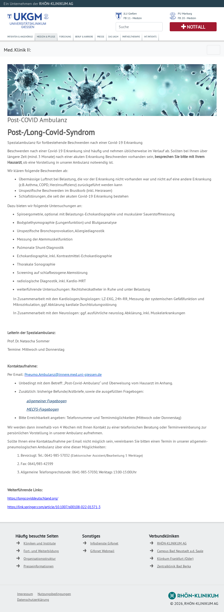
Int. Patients (150, 36)
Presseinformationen (39, 566)
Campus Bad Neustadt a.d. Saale (180, 551)
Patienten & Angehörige (20, 36)
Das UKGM (113, 36)
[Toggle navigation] (213, 50)
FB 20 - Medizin (187, 18)
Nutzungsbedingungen (54, 594)
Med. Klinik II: (17, 50)
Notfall (196, 27)
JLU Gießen (130, 13)
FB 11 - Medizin (133, 18)
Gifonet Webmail (102, 551)
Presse (100, 36)
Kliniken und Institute (40, 543)
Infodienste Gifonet (104, 543)
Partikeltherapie (131, 36)
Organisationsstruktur (40, 558)
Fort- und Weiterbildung (41, 551)
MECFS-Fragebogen (42, 409)
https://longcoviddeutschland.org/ (32, 498)
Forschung (65, 36)
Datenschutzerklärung (33, 599)
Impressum (25, 594)
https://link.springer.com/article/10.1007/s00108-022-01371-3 (53, 507)
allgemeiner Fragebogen (46, 400)
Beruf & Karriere (84, 36)
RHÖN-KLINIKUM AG (172, 543)
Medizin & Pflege (46, 36)
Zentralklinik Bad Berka (174, 566)
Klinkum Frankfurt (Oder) (175, 558)
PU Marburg (185, 13)
